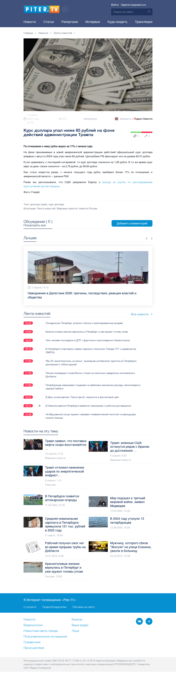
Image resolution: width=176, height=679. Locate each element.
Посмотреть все (35, 225)
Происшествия (34, 648)
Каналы (77, 619)
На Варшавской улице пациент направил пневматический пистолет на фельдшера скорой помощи (91, 416)
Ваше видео (80, 625)
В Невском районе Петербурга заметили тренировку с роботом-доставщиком (88, 405)
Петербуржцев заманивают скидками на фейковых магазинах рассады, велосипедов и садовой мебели (93, 386)
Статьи (48, 22)
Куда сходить (117, 22)
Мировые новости (67, 208)
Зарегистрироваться (133, 4)
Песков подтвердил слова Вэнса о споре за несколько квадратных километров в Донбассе (90, 374)
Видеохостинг (33, 625)
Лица (75, 631)
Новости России (88, 208)
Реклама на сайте (83, 606)
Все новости (141, 314)
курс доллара (56, 204)
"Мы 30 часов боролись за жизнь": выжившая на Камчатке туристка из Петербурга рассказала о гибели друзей (91, 362)
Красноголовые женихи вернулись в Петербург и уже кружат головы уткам (87, 331)
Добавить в (133, 119)
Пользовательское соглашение (45, 636)
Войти (115, 4)
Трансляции (143, 22)
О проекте (30, 606)
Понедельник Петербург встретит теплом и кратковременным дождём (84, 323)
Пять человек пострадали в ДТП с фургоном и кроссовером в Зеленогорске (88, 340)
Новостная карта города (41, 631)
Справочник (32, 642)
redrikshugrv (90, 118)
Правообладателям (54, 606)
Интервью (92, 22)
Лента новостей (46, 208)
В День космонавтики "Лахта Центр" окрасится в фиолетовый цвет (82, 397)
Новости (30, 22)
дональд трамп (38, 204)
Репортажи (70, 22)
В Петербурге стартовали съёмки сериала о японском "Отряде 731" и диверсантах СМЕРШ (91, 350)
